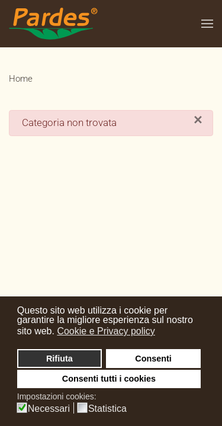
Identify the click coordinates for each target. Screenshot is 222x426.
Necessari (49, 409)
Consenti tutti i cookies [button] (109, 378)
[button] (207, 23)
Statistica (107, 409)
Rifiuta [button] (59, 358)
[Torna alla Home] (53, 23)
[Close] (198, 120)
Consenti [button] (153, 358)
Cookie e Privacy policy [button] (106, 331)
